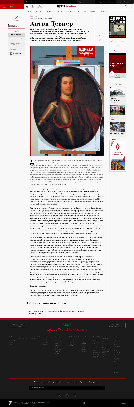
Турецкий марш (106, 341)
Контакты (104, 11)
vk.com (27, 2)
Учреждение (12, 342)
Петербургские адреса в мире (96, 343)
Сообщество (58, 349)
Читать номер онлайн (117, 41)
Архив (49, 11)
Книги (115, 348)
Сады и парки (113, 102)
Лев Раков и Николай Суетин (17, 39)
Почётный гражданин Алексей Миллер (15, 44)
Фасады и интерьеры (83, 343)
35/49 (50, 18)
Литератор (57, 347)
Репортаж (116, 354)
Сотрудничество (89, 11)
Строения (84, 336)
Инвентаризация (74, 336)
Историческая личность (58, 343)
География (96, 336)
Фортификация (84, 351)
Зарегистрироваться (71, 311)
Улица (115, 350)
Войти (81, 311)
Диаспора (57, 353)
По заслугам (117, 370)
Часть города (96, 354)
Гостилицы (114, 117)
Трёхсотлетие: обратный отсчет (106, 348)
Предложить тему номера (18, 325)
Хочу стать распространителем (115, 325)
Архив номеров (57, 382)
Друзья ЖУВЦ (117, 366)
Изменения (117, 352)
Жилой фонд (84, 347)
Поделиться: (100, 34)
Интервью (45, 342)
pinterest (31, 2)
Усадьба (112, 119)
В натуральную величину (72, 345)
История (116, 364)
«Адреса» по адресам (105, 355)
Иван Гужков (13, 49)
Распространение (73, 11)
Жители (57, 336)
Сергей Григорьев (42, 18)
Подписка (83, 382)
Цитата (116, 372)
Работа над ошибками (117, 359)
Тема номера (12, 340)
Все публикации (17, 53)
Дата (115, 368)
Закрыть (103, 388)
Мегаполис (105, 343)
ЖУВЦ (29, 11)
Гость (10, 344)
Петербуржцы (58, 340)
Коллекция (117, 340)
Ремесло (57, 355)
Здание (82, 340)
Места (115, 356)
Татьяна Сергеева (117, 133)
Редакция (45, 344)
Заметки (59, 11)
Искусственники (113, 135)
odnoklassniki (35, 2)
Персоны (39, 11)
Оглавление (9, 6)
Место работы (94, 349)
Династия (57, 345)
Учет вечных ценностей (42, 382)
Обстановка (117, 346)
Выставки (116, 342)
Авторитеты (46, 340)
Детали (82, 345)
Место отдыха (96, 352)
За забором (83, 349)
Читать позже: (100, 40)
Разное (116, 336)
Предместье (96, 340)
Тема (10, 336)
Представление (118, 362)
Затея (115, 344)
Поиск (4, 2)
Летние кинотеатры (115, 99)
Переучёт (71, 340)
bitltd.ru (123, 403)
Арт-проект (105, 346)
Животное (57, 351)
